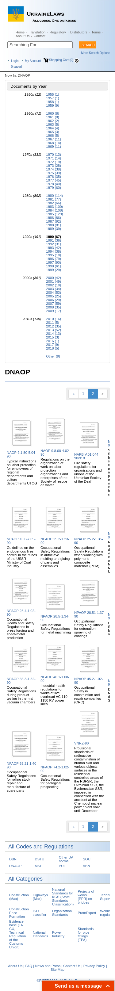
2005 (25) (53, 296)
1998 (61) (53, 266)
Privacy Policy (94, 966)
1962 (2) (52, 121)
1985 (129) (54, 214)
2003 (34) (53, 289)
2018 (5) (52, 348)
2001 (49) (53, 281)
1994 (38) (53, 251)
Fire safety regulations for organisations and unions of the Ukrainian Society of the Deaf (88, 472)
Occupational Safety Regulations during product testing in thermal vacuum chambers (21, 695)
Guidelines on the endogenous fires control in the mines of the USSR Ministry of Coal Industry (22, 557)
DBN (13, 859)
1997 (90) (53, 262)
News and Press (47, 966)
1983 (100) (54, 207)
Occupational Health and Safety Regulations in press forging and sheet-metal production (20, 629)
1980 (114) (54, 195)
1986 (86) (53, 218)
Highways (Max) (40, 897)
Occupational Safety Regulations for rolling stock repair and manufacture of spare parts (21, 781)
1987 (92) (53, 221)
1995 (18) (53, 255)
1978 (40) (53, 184)
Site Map (57, 969)
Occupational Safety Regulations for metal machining (55, 628)
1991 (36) (53, 240)
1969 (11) (53, 146)
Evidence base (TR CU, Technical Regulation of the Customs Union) (17, 934)
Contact (39, 36)
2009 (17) (53, 311)
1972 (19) (53, 162)
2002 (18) (53, 285)
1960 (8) (52, 113)
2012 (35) (53, 326)
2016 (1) (52, 341)
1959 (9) (52, 105)
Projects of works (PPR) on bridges (86, 897)
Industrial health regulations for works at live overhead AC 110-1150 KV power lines (54, 695)
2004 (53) (53, 292)
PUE (62, 866)
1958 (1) (52, 102)
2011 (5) (52, 322)
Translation (37, 32)
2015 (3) (52, 337)
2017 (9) (52, 344)
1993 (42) (53, 248)
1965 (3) (52, 132)
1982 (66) (53, 203)
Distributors (78, 32)
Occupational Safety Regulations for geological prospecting (55, 781)
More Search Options (95, 53)
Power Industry (58, 934)
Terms (96, 32)
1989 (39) (53, 229)
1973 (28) (53, 165)
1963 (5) (52, 124)
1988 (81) (53, 225)
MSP (39, 866)
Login (14, 61)
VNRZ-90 (81, 743)
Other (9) (53, 356)
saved (16, 66)
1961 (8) (52, 117)
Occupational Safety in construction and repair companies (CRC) (87, 695)
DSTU (39, 859)
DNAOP (15, 866)
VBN (86, 866)
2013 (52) (53, 330)
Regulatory (58, 32)
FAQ (28, 966)
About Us (22, 36)
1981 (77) (53, 199)
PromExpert (87, 913)
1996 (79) (53, 259)
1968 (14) (53, 143)
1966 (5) (52, 135)
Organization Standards (62, 912)
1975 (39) (53, 173)
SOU (86, 859)
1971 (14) (53, 158)
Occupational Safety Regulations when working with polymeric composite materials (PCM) (88, 557)
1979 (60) (53, 187)
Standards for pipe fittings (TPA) (86, 934)
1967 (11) (53, 139)
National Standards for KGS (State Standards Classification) (63, 897)
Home (20, 32)
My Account (33, 61)
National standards (40, 934)
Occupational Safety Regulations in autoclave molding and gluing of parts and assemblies (55, 557)
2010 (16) (53, 319)
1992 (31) (53, 244)
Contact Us (71, 966)
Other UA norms (66, 859)
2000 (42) (53, 278)
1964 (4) (52, 128)
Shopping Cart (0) (61, 60)
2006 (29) (53, 300)
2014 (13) (53, 333)
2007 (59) (53, 303)
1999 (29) (53, 270)
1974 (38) (53, 169)
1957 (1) (52, 98)
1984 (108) (54, 210)
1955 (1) (52, 94)
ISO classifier (39, 912)
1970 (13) (53, 154)
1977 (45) (53, 180)
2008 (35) (53, 307)
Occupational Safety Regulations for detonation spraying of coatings (88, 628)
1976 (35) (53, 176)
